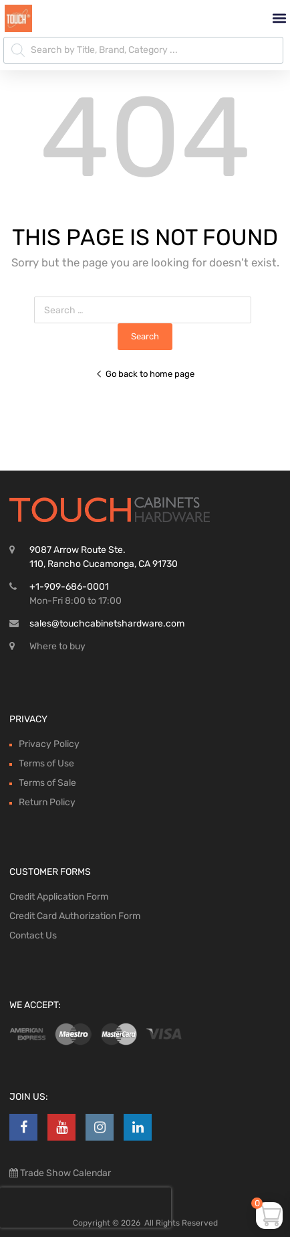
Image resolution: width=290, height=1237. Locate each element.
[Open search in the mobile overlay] (143, 50)
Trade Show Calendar (64, 1173)
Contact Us (33, 935)
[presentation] (85, 1207)
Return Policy (47, 802)
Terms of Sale (47, 783)
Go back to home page (145, 374)
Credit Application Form (58, 896)
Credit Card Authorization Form (74, 916)
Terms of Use (46, 763)
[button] (279, 18)
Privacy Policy (49, 744)
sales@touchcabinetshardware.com (106, 623)
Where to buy (57, 646)
